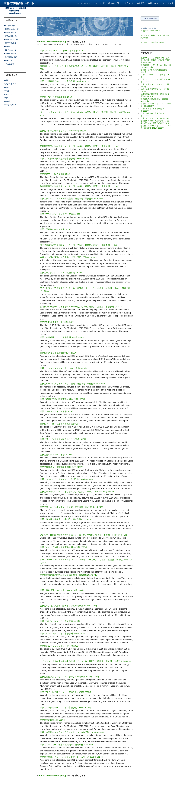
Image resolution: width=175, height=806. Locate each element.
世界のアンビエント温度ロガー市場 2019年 (60, 214)
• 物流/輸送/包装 (10, 57)
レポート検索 (168, 3)
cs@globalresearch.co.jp (150, 31)
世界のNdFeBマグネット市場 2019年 (57, 322)
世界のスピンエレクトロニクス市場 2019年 (60, 621)
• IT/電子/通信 (9, 26)
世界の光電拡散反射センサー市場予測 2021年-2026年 (64, 81)
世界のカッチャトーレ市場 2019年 (56, 454)
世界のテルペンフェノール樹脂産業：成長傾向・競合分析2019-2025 (71, 198)
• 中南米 (7, 101)
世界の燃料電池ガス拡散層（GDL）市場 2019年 (62, 590)
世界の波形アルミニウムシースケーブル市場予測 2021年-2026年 (70, 677)
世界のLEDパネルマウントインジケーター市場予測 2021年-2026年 (156, 127)
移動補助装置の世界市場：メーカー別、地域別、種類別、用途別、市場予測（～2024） (80, 146)
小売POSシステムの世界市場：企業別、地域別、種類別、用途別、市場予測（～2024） (156, 60)
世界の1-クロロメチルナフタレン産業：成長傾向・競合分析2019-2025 (155, 122)
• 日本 (6, 87)
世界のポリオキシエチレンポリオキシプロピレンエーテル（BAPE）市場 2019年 (77, 491)
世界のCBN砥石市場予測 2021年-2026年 (58, 353)
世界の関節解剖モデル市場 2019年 (56, 229)
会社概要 (140, 3)
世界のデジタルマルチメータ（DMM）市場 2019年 (63, 368)
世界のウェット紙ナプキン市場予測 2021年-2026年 (63, 633)
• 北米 (6, 98)
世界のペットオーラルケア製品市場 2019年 (60, 424)
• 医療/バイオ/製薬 (11, 40)
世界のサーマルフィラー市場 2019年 (57, 411)
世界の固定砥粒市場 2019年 (53, 720)
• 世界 (6, 80)
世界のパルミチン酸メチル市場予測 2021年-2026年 (63, 547)
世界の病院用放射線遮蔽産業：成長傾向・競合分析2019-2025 (68, 575)
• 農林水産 (8, 60)
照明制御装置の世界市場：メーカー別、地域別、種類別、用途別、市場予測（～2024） (80, 245)
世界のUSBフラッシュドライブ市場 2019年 (60, 646)
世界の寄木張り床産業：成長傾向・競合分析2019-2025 (65, 519)
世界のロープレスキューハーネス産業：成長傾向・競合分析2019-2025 (72, 383)
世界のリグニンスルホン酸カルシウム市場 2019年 (63, 439)
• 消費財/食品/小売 (11, 29)
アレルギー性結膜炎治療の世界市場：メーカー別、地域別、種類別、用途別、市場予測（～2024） (85, 535)
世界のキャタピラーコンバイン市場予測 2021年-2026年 (65, 707)
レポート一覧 (99, 3)
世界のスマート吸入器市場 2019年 (56, 174)
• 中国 (6, 91)
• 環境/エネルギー (11, 50)
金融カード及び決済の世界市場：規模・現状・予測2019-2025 (68, 257)
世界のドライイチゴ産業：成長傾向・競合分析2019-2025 (66, 744)
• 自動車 (7, 47)
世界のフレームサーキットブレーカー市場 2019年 (63, 131)
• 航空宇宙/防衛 (10, 43)
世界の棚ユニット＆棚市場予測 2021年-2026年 (61, 467)
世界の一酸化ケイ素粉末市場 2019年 (57, 97)
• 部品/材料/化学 (10, 36)
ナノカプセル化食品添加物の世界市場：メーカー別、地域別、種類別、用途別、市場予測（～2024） (86, 661)
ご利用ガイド (128, 3)
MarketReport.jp (84, 3)
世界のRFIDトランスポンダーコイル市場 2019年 (62, 50)
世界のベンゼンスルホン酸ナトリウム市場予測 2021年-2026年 (68, 605)
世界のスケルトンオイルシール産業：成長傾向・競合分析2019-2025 (71, 507)
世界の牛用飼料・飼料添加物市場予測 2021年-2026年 (64, 158)
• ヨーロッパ (9, 94)
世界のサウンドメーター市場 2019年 (155, 118)
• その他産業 (9, 64)
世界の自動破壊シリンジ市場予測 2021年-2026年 (62, 337)
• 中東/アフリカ (10, 105)
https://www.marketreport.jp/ (53, 41)
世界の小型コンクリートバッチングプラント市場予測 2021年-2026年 (72, 757)
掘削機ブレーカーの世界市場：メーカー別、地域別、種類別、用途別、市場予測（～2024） (82, 306)
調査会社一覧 (113, 3)
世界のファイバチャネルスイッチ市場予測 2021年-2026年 (66, 479)
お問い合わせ (153, 3)
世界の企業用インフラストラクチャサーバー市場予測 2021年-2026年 (72, 732)
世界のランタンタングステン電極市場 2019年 (61, 272)
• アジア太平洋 (10, 84)
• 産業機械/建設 (10, 33)
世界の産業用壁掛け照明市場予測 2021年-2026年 (62, 399)
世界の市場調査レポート (19, 3)
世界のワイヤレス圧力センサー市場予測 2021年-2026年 (65, 692)
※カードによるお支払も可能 (152, 42)
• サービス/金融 (10, 53)
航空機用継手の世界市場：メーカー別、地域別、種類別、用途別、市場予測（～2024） (80, 186)
